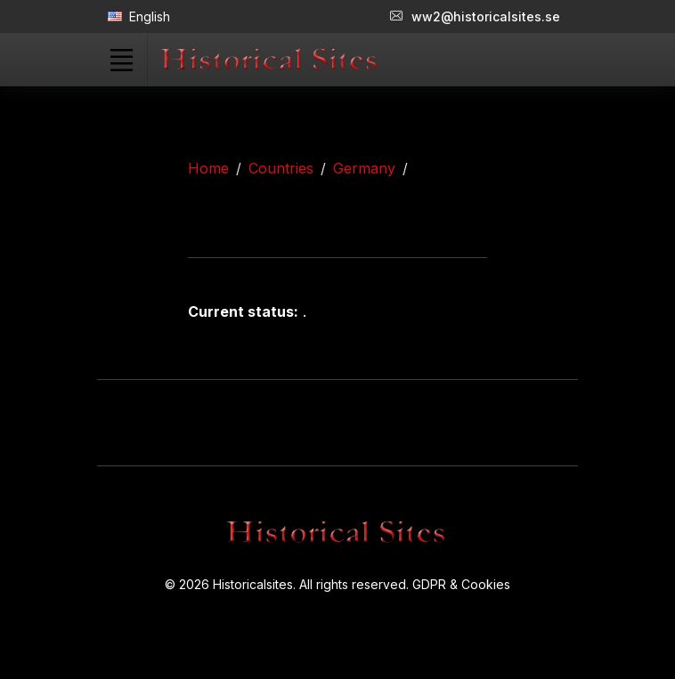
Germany (364, 168)
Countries (280, 168)
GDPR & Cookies (461, 584)
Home (208, 168)
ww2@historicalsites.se (475, 16)
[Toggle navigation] (121, 59)
